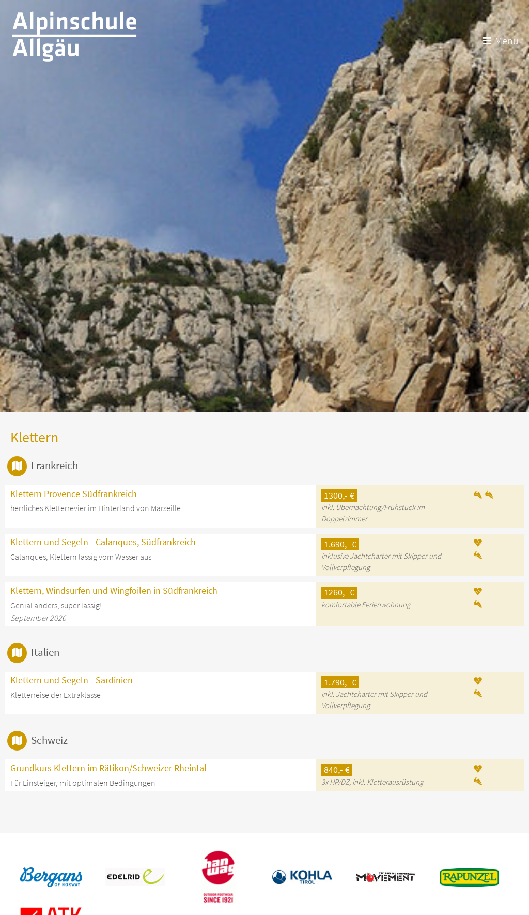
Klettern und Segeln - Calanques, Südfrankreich (103, 542)
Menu (507, 41)
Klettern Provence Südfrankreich (73, 494)
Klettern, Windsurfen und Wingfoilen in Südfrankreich (113, 590)
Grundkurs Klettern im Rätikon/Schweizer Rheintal (108, 768)
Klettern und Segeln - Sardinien (71, 680)
